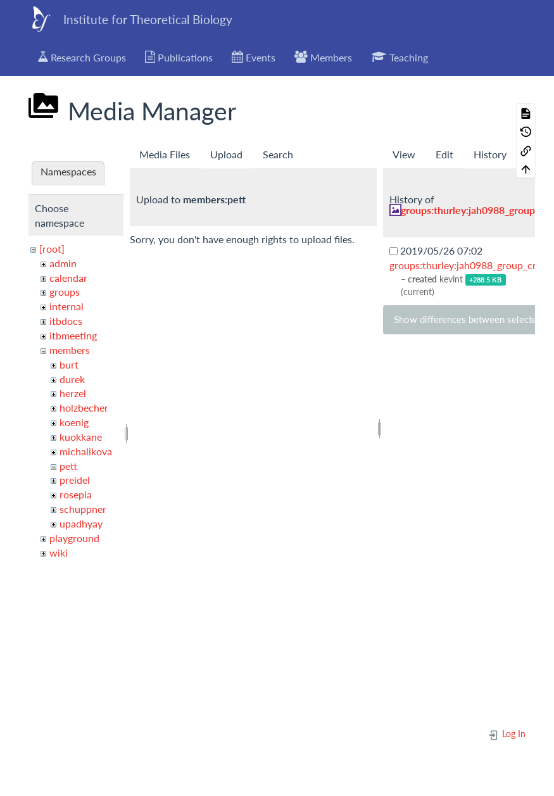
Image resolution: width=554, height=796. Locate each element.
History (490, 154)
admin (63, 263)
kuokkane (81, 437)
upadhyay (81, 523)
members (69, 350)
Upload (226, 154)
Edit (444, 154)
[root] (52, 249)
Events (253, 57)
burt (69, 364)
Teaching (399, 57)
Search (278, 154)
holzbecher (84, 407)
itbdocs (65, 321)
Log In (507, 733)
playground (74, 538)
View (404, 154)
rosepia (76, 494)
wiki (58, 552)
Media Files (164, 154)
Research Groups (82, 57)
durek (72, 379)
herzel (73, 393)
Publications (179, 57)
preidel (75, 480)
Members (323, 57)
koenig (74, 422)
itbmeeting (73, 335)
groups (64, 292)
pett (68, 466)
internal (66, 306)
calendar (68, 278)
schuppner (83, 509)
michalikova (86, 451)
